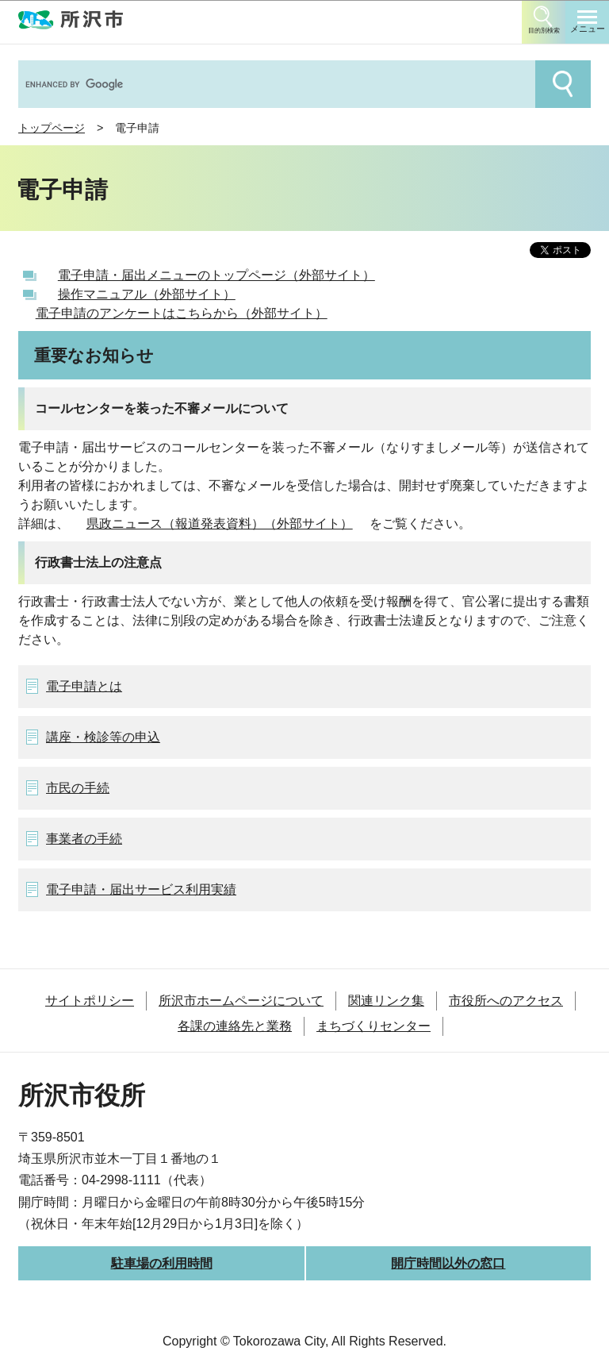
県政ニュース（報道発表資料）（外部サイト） (219, 523)
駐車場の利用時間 (162, 1263)
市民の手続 (77, 788)
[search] (275, 84)
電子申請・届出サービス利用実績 (141, 889)
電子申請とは (84, 686)
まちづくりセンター (373, 1026)
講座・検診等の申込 (103, 737)
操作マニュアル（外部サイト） (147, 294)
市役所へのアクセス (506, 1000)
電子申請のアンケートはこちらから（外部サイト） (181, 313)
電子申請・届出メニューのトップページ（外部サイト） (216, 275)
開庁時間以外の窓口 (448, 1263)
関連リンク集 (386, 1000)
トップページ (51, 127)
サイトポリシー (89, 1000)
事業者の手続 (84, 838)
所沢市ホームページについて (241, 1000)
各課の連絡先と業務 (235, 1026)
